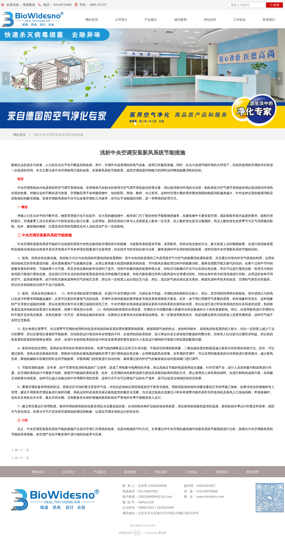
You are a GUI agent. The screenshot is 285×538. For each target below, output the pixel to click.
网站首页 (19, 134)
